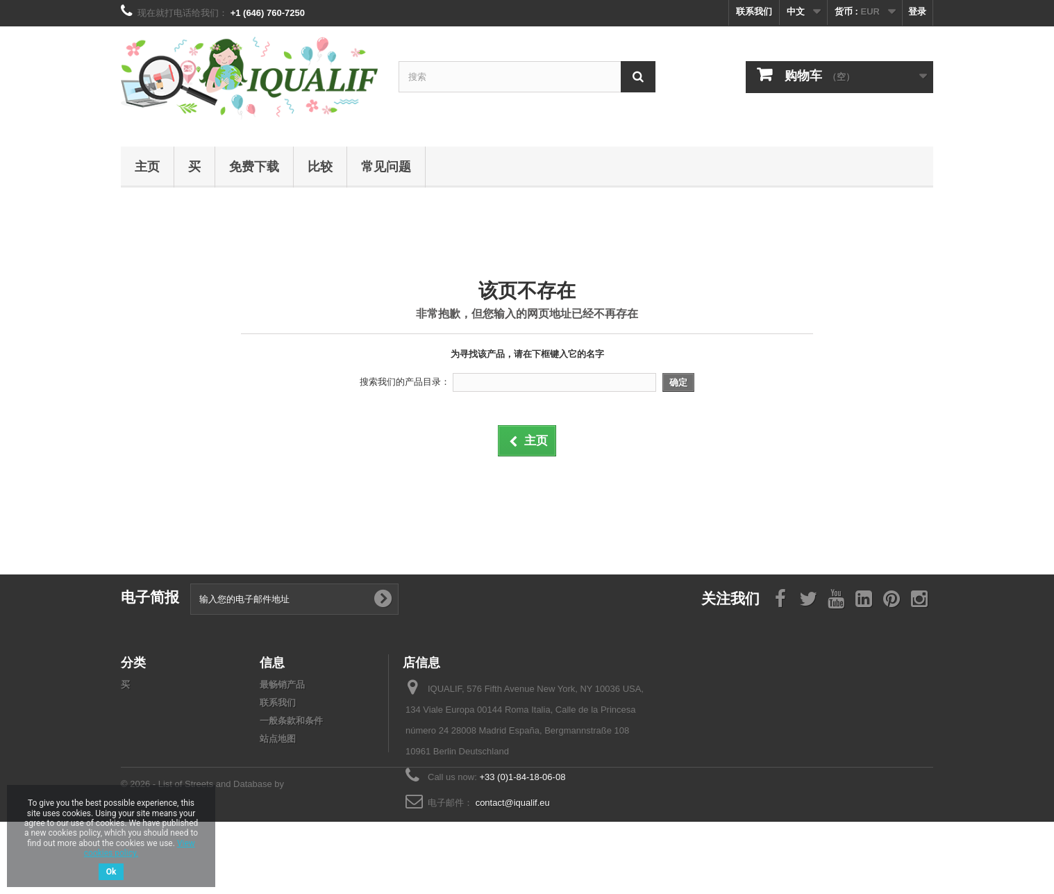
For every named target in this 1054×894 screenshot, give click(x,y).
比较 (320, 166)
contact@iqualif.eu (513, 802)
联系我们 (754, 11)
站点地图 (278, 739)
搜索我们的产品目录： (405, 381)
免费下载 (254, 166)
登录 (917, 11)
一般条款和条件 (291, 720)
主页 (147, 166)
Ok (111, 872)
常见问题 (386, 166)
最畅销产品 (282, 684)
